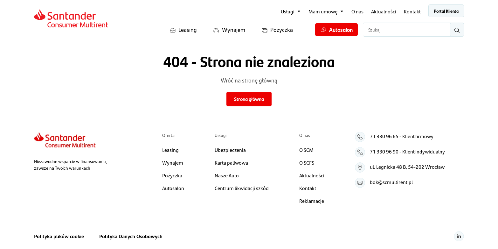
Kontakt (412, 11)
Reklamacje (311, 200)
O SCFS (306, 162)
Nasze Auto (227, 175)
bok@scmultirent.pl (391, 182)
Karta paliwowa (231, 162)
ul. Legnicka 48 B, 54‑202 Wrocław (407, 166)
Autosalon (336, 29)
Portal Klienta (446, 11)
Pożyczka (277, 29)
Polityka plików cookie (59, 236)
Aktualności (383, 11)
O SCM (306, 149)
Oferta (168, 135)
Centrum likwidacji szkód (242, 188)
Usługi (287, 11)
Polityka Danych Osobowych (131, 236)
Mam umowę (322, 11)
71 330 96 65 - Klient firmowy (401, 136)
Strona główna (249, 99)
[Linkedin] (459, 236)
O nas (357, 11)
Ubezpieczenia (230, 149)
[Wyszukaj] (457, 30)
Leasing (183, 29)
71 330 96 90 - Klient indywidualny (407, 151)
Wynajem (229, 29)
